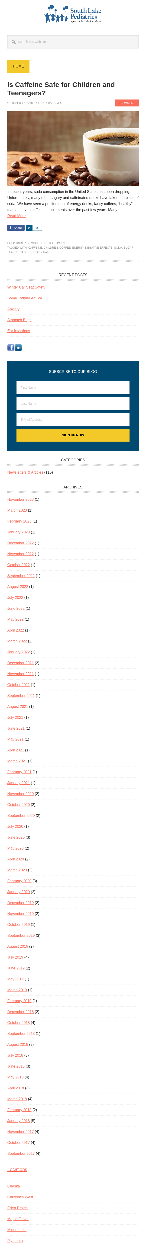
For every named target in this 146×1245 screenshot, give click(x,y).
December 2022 (20, 543)
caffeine (35, 247)
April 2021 (15, 750)
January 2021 (18, 783)
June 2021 (16, 728)
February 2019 (19, 1001)
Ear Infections (18, 331)
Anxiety (13, 309)
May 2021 (15, 739)
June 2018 (16, 1066)
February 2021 (19, 772)
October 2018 (18, 1023)
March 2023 (17, 510)
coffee (65, 247)
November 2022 (20, 554)
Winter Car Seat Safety (26, 287)
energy (78, 247)
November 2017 (20, 1132)
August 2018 (17, 1044)
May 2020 (15, 848)
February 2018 (19, 1110)
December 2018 (20, 1012)
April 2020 (15, 859)
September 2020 (21, 816)
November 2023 (20, 499)
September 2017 (21, 1153)
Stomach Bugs (19, 320)
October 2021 (18, 685)
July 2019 (15, 957)
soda (118, 247)
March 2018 (17, 1099)
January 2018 (18, 1121)
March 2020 (17, 870)
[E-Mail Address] (72, 419)
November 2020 (20, 794)
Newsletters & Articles (46, 243)
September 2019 (21, 935)
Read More (16, 216)
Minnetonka (16, 1230)
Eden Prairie (17, 1208)
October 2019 (18, 925)
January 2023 (18, 532)
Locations (17, 1169)
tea (10, 252)
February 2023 (19, 521)
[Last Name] (72, 403)
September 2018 (21, 1034)
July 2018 (15, 1055)
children (51, 247)
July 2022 (15, 598)
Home (18, 66)
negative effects (99, 247)
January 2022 (18, 652)
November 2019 (20, 914)
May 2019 (15, 979)
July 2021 (15, 717)
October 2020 (18, 805)
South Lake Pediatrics (73, 14)
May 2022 (15, 619)
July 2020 (15, 826)
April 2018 (15, 1088)
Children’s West (20, 1197)
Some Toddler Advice (24, 298)
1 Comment (126, 103)
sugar (128, 247)
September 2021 (21, 696)
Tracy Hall (41, 252)
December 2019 (20, 903)
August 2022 (17, 587)
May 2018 (15, 1077)
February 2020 (19, 881)
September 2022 (21, 576)
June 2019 (16, 968)
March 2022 (17, 641)
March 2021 (17, 761)
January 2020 (18, 892)
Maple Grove (18, 1219)
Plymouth (15, 1241)
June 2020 (16, 837)
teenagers (22, 252)
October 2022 (18, 565)
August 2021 (17, 707)
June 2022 (16, 608)
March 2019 (17, 990)
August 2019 (17, 946)
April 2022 (15, 630)
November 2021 (20, 674)
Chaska (13, 1186)
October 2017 (18, 1143)
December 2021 (20, 663)
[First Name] (72, 387)
